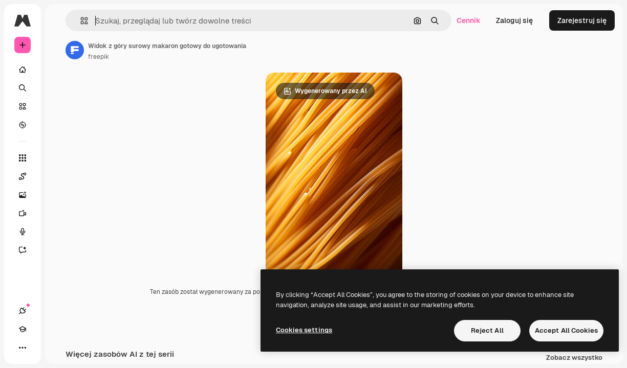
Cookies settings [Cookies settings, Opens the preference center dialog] (304, 330)
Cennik (469, 20)
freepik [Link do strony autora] (98, 57)
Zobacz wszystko (574, 358)
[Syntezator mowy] (27, 231)
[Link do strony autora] (75, 50)
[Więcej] (22, 347)
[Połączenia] (22, 311)
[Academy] (22, 329)
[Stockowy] (22, 106)
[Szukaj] (22, 88)
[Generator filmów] (27, 213)
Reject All (487, 330)
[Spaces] (27, 176)
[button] (80, 21)
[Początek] (22, 69)
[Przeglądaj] (22, 125)
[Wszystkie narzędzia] (22, 158)
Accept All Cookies (566, 330)
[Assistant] (27, 250)
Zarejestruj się (582, 20)
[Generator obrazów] (27, 195)
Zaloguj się (514, 20)
